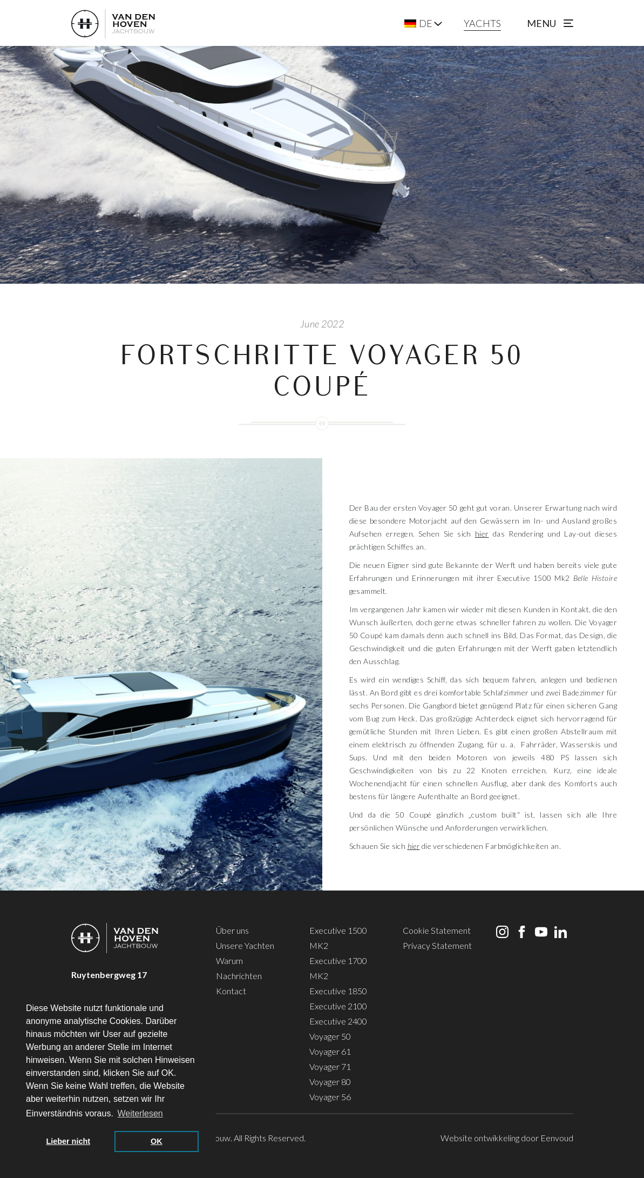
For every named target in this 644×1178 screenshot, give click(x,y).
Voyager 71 (330, 1066)
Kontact (231, 991)
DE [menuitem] (425, 23)
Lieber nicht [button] (68, 1141)
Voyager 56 (330, 1097)
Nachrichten (239, 975)
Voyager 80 (330, 1081)
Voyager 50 (330, 1036)
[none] (423, 23)
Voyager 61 (330, 1051)
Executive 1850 (338, 991)
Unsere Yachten (245, 945)
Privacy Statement (437, 945)
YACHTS (482, 23)
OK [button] (156, 1141)
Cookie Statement (437, 930)
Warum (229, 960)
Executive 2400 (338, 1021)
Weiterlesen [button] (140, 1113)
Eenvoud (556, 1138)
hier (482, 533)
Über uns (232, 930)
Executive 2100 (338, 1006)
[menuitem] (418, 23)
